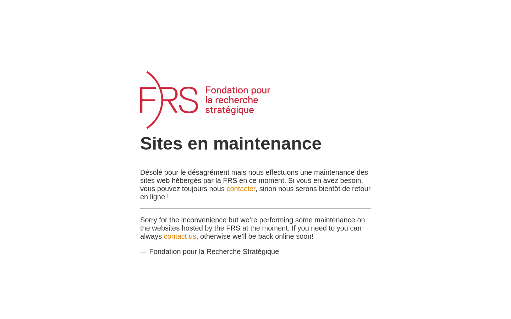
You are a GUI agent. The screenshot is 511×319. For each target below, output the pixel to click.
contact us (180, 236)
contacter (241, 189)
